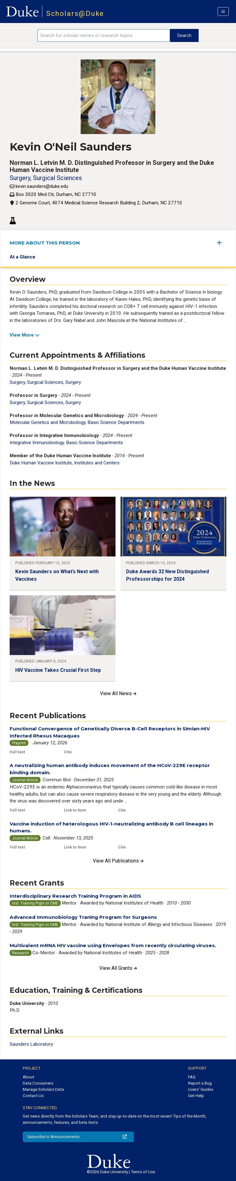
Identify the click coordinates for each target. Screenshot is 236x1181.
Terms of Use (143, 1171)
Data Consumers (38, 1083)
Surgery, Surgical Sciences (46, 178)
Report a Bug (200, 1083)
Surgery (73, 382)
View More (25, 335)
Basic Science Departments (115, 422)
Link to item (75, 810)
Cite (68, 752)
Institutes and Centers (97, 463)
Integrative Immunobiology (37, 442)
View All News (118, 693)
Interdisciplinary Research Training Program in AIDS (75, 896)
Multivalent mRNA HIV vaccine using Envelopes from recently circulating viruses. (113, 945)
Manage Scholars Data (43, 1089)
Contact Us (33, 1095)
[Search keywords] (103, 35)
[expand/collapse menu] (222, 243)
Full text (17, 752)
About (28, 1077)
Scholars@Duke (75, 13)
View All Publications (118, 861)
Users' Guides (200, 1089)
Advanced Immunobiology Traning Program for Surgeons (83, 917)
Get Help (196, 1095)
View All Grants (118, 968)
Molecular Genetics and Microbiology (47, 422)
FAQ (192, 1077)
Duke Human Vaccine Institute (41, 463)
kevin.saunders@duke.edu (42, 186)
